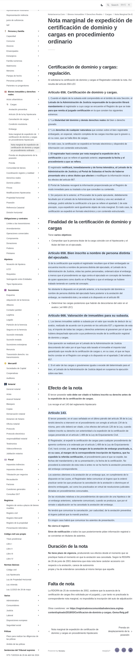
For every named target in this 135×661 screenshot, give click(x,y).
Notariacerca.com (56, 14)
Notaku (62, 651)
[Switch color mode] (102, 5)
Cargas (108, 14)
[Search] (119, 5)
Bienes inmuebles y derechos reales (85, 14)
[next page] (119, 631)
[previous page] (76, 631)
